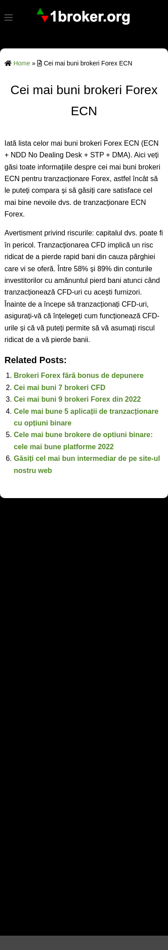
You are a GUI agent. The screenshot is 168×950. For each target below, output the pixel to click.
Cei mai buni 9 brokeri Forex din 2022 (77, 399)
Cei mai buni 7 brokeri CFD (59, 387)
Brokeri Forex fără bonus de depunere (79, 375)
